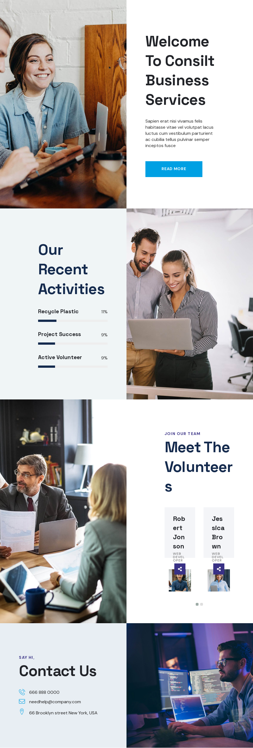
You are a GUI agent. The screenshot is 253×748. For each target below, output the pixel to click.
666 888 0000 (44, 692)
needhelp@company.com (55, 702)
